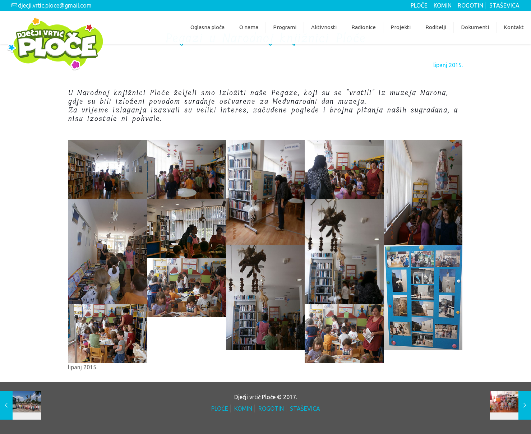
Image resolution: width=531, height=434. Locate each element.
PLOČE (419, 5)
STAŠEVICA (504, 5)
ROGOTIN (470, 5)
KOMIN (443, 5)
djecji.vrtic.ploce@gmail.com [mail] (55, 5)
